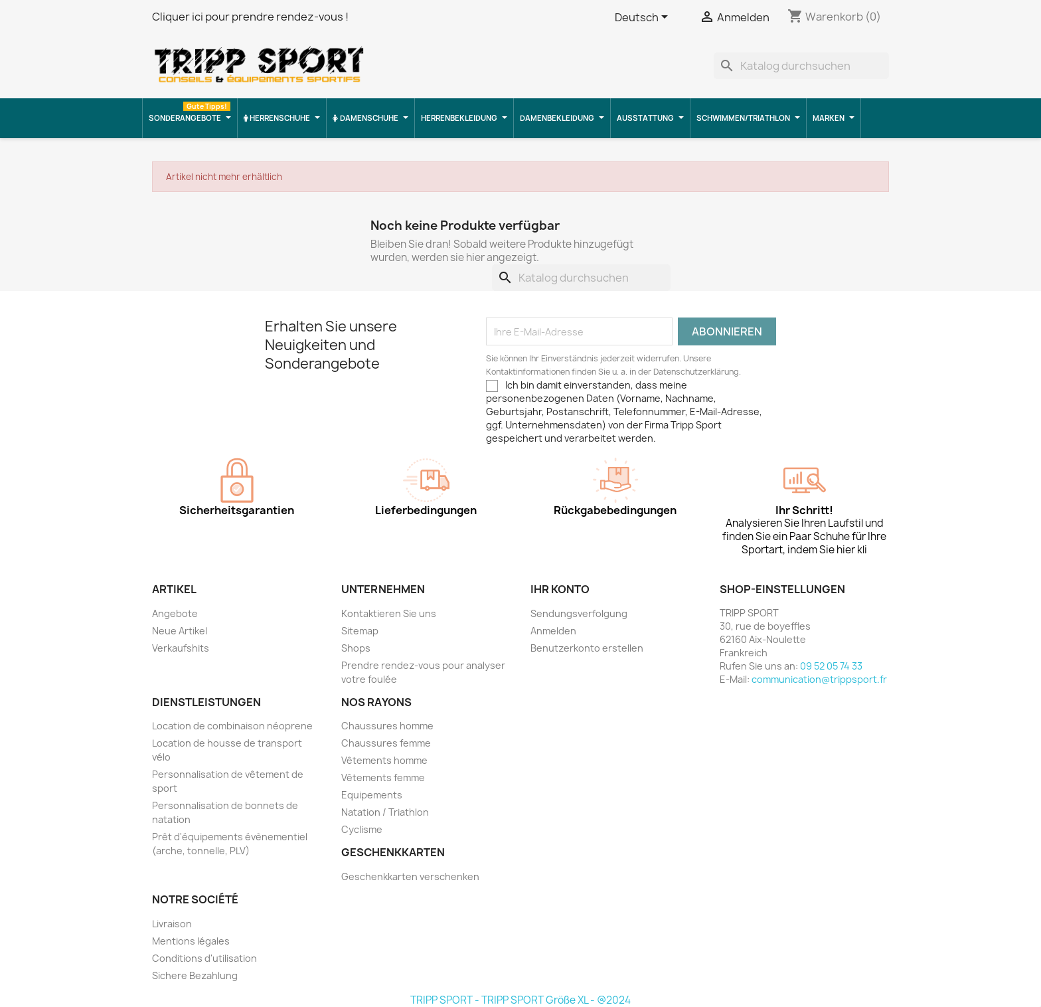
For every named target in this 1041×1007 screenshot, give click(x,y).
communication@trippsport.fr (819, 679)
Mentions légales (191, 941)
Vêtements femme (383, 777)
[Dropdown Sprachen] (644, 18)
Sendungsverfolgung (578, 613)
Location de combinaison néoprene (232, 725)
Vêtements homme (384, 760)
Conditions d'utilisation (204, 958)
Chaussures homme (387, 725)
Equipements (371, 794)
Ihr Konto (560, 589)
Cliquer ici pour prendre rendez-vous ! (250, 16)
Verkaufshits (180, 648)
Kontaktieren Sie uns (388, 613)
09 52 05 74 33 (831, 666)
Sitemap (359, 630)
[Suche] (801, 65)
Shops (355, 648)
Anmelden (553, 630)
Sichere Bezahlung (195, 975)
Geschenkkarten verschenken (410, 876)
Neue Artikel (179, 630)
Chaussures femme (386, 743)
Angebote (175, 613)
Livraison (172, 923)
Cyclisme (361, 829)
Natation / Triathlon (385, 812)
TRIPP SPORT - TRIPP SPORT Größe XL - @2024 (520, 1000)
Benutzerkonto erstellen (586, 648)
